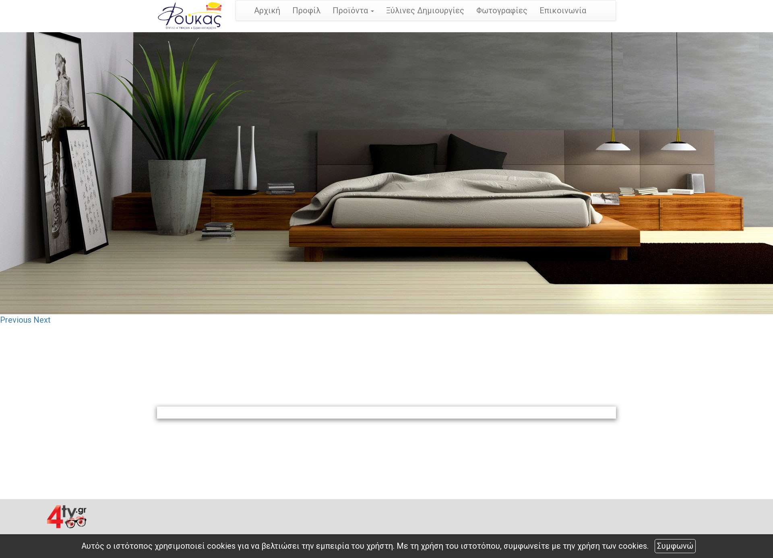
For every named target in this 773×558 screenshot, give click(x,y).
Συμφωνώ (675, 546)
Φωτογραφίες (501, 10)
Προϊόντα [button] (353, 10)
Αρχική (267, 10)
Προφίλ (306, 10)
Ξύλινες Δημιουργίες (425, 10)
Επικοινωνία (562, 10)
